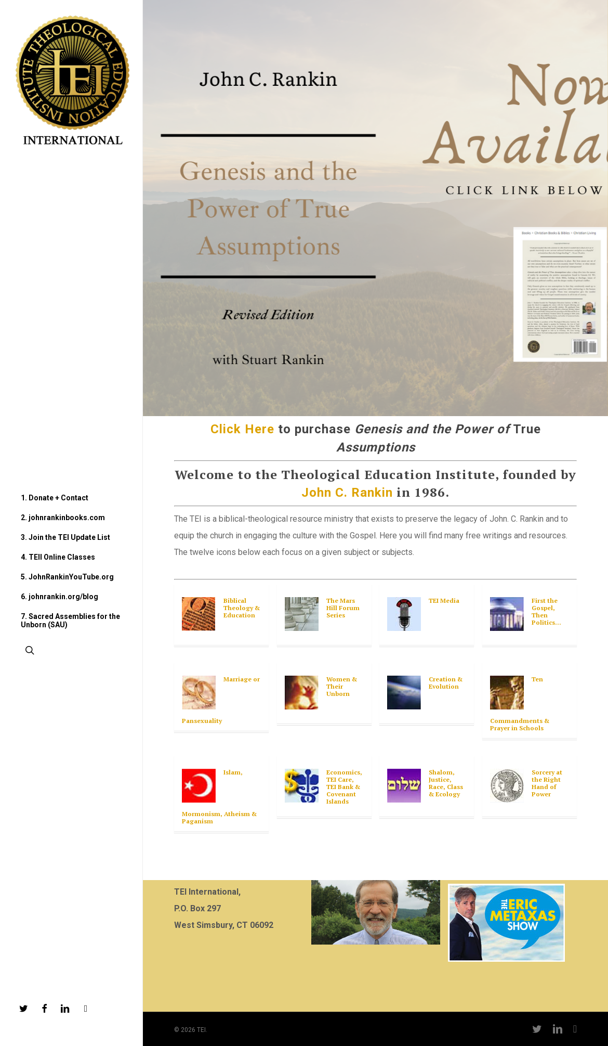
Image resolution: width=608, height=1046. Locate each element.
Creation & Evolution (445, 682)
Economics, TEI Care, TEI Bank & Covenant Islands (344, 786)
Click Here (242, 429)
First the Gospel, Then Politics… (546, 611)
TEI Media (444, 600)
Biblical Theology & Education (241, 608)
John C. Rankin (347, 492)
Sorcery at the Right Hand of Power (547, 783)
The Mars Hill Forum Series (343, 608)
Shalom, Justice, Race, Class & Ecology (446, 783)
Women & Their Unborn (341, 686)
